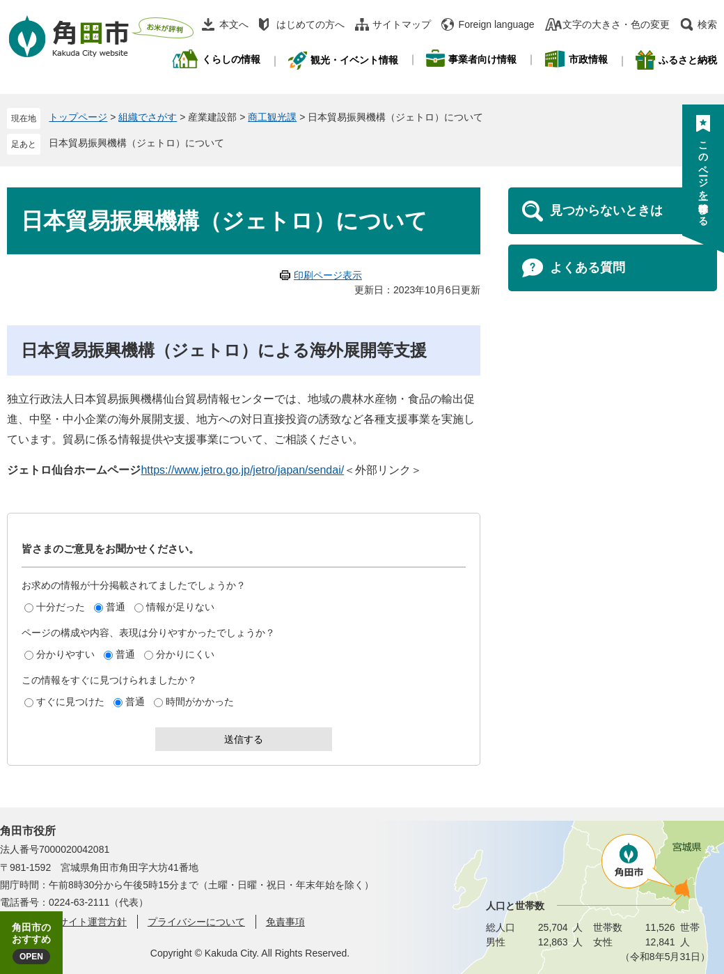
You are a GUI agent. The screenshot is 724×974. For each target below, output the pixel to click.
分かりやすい (65, 654)
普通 (115, 606)
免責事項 (285, 921)
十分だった (60, 606)
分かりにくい (185, 654)
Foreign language (497, 24)
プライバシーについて (196, 921)
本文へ (234, 24)
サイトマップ (401, 24)
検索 (707, 24)
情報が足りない (180, 606)
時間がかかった (200, 701)
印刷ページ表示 (328, 275)
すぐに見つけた (70, 701)
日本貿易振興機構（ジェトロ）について (136, 142)
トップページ (78, 117)
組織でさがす (147, 117)
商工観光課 (272, 117)
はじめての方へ (310, 24)
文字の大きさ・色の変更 (616, 24)
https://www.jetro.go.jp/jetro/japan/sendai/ (242, 470)
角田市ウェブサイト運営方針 (63, 921)
